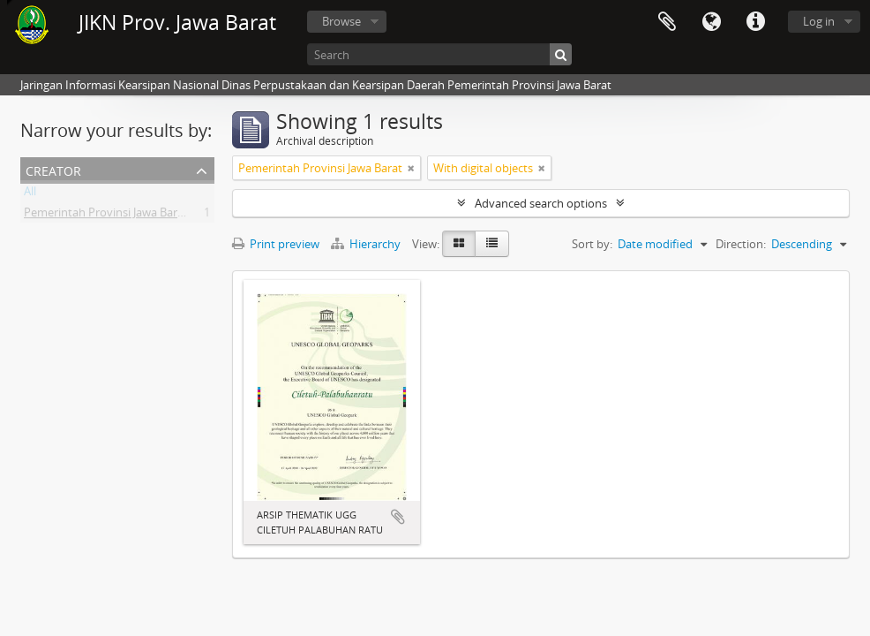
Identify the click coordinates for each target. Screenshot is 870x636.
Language (711, 22)
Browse (341, 21)
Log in (819, 21)
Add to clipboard (398, 517)
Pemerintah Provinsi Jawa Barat (106, 215)
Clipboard (667, 22)
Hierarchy (367, 244)
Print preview (275, 244)
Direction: (741, 244)
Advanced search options (541, 203)
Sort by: (592, 244)
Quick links (755, 22)
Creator (53, 169)
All (30, 194)
